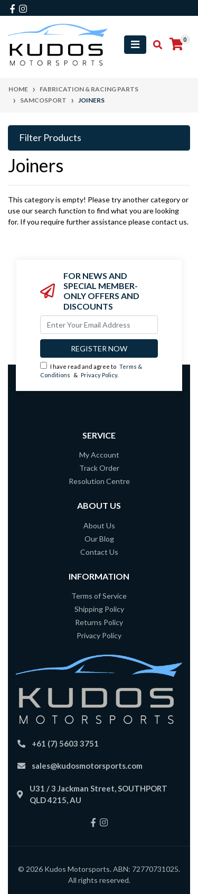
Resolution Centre (99, 481)
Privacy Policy (99, 374)
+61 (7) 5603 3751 (65, 743)
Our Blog (99, 538)
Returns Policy (99, 622)
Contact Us (99, 551)
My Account (99, 454)
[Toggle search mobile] (154, 45)
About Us (99, 525)
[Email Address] (99, 324)
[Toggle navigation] (135, 44)
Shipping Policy (99, 608)
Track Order (99, 467)
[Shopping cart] (176, 44)
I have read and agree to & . (91, 370)
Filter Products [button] (50, 137)
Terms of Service (99, 595)
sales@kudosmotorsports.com (87, 765)
